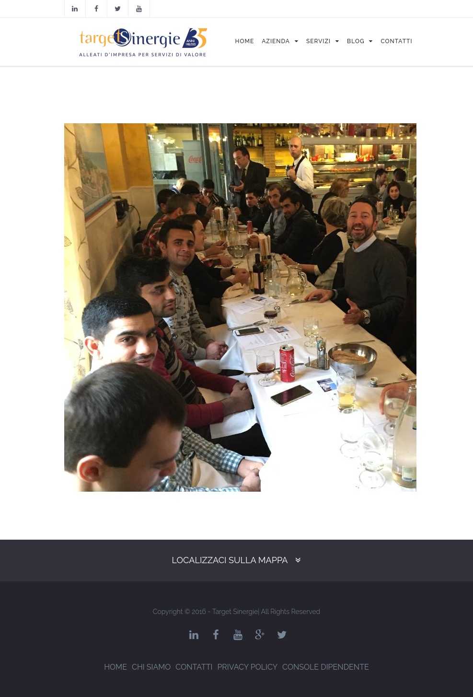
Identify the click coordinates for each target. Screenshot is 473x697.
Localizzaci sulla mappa (230, 560)
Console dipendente (325, 667)
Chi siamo (151, 667)
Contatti (193, 667)
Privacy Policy (247, 667)
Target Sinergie (235, 611)
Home (115, 667)
